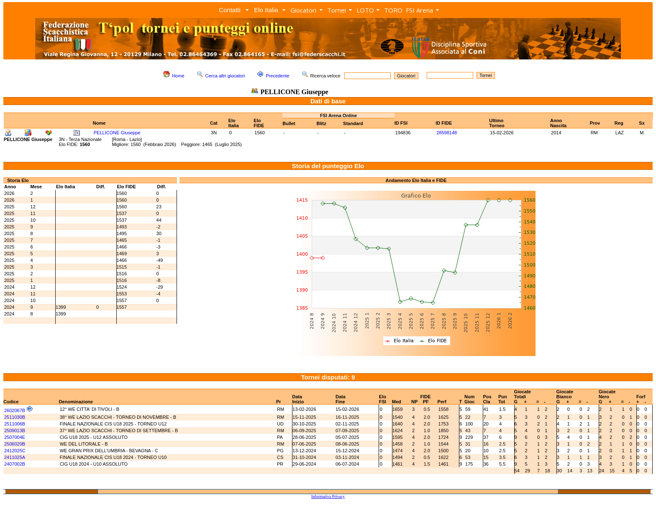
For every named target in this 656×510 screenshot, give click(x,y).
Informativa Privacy (328, 496)
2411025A (14, 457)
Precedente (277, 75)
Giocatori (303, 10)
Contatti (230, 9)
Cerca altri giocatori (225, 75)
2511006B (14, 423)
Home (178, 75)
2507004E (14, 437)
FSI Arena (419, 10)
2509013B (14, 430)
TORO (393, 10)
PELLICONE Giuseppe (117, 132)
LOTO (365, 10)
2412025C (15, 450)
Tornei (336, 10)
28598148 (446, 132)
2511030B (14, 417)
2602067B (14, 410)
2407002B (14, 463)
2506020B (14, 443)
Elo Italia (266, 9)
